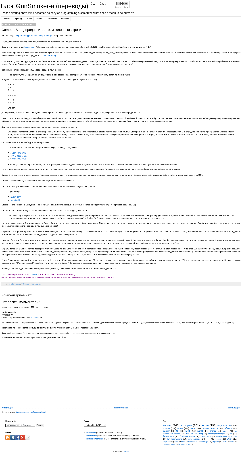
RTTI (208, 439)
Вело (29, 19)
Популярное (91, 436)
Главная (6, 19)
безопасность (168, 436)
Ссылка (34, 317)
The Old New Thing (194, 434)
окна (192, 428)
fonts (183, 442)
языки (188, 444)
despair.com (28, 47)
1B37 (13, 153)
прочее (166, 428)
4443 (19, 159)
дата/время (192, 442)
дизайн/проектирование (226, 436)
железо (166, 431)
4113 (19, 156)
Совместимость (210, 428)
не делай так (224, 425)
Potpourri (166, 444)
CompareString (49, 55)
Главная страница (120, 408)
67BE (24, 156)
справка (216, 442)
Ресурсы (39, 19)
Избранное (91, 433)
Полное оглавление (94, 439)
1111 (13, 200)
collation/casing (14, 284)
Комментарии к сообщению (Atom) (31, 412)
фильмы (181, 444)
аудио (173, 444)
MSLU (232, 442)
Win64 (229, 439)
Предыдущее (234, 408)
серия (205, 425)
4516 (24, 153)
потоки (213, 431)
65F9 (19, 197)
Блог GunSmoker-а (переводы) (45, 6)
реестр (218, 439)
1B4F (18, 200)
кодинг (167, 425)
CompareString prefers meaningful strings (33, 35)
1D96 (19, 153)
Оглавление (52, 19)
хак (231, 434)
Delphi (188, 431)
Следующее (7, 408)
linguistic (38, 284)
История (186, 425)
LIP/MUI (224, 442)
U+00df (34, 274)
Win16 (200, 431)
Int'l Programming (27, 284)
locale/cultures (205, 436)
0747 (13, 159)
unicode (226, 431)
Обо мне (65, 19)
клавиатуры (204, 442)
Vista (176, 442)
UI (177, 431)
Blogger (126, 451)
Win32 (180, 428)
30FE (13, 156)
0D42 (13, 197)
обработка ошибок (187, 436)
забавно (227, 428)
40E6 (23, 159)
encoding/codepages (216, 434)
